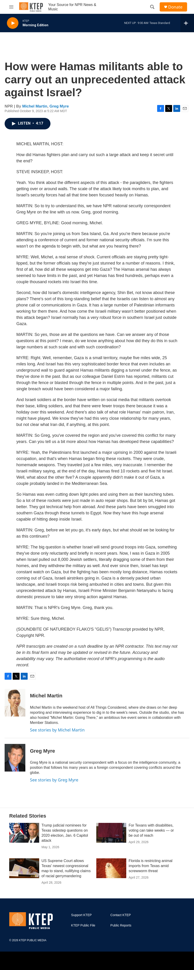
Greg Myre (59, 106)
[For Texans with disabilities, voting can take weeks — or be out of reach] (111, 833)
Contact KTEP (120, 915)
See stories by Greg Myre (54, 780)
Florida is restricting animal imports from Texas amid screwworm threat (150, 866)
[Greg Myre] (15, 758)
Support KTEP (81, 915)
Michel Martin (34, 106)
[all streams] (187, 23)
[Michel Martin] (15, 703)
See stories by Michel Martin (57, 730)
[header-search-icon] (152, 7)
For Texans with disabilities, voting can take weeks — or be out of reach (151, 830)
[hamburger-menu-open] (11, 7)
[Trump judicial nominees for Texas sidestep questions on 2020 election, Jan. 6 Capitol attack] (24, 833)
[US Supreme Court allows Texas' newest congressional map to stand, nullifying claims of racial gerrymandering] (24, 868)
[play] (12, 23)
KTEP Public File (83, 925)
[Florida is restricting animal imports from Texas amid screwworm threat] (111, 868)
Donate (175, 7)
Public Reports (120, 925)
